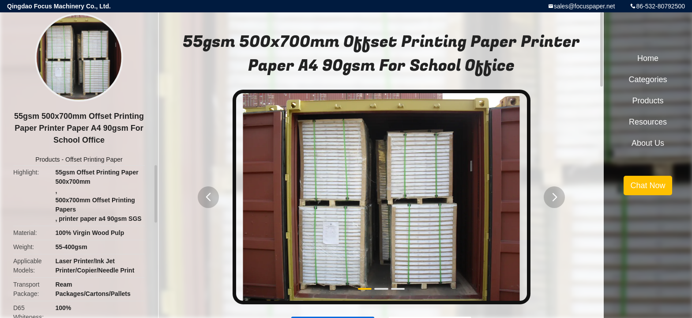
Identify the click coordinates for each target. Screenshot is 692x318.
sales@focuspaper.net (584, 6)
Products (47, 159)
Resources (648, 121)
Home (647, 58)
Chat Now (647, 185)
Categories (647, 79)
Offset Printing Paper (94, 159)
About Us (648, 143)
